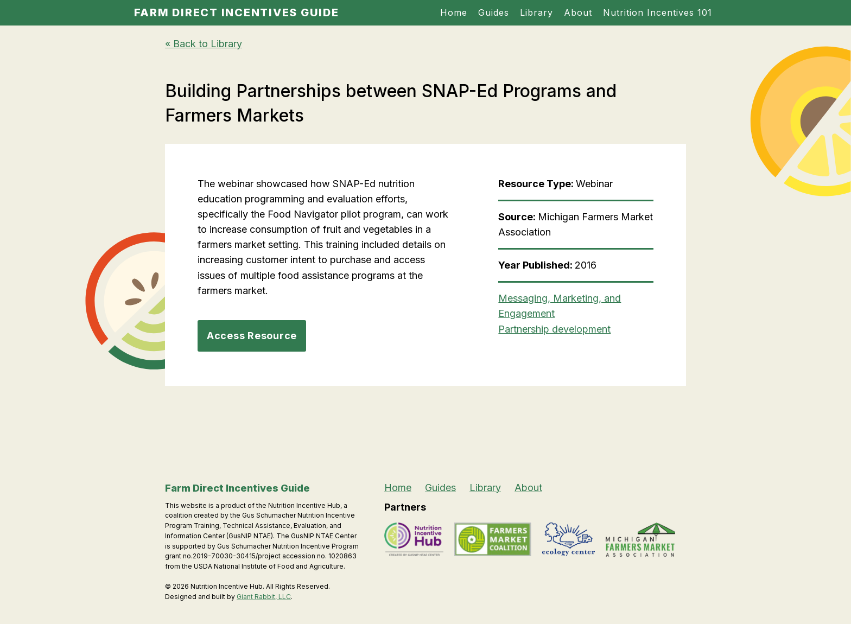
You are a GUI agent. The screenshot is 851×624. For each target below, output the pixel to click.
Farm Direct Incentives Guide (236, 12)
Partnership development (554, 329)
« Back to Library (203, 43)
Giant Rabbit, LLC (264, 597)
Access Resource (252, 335)
